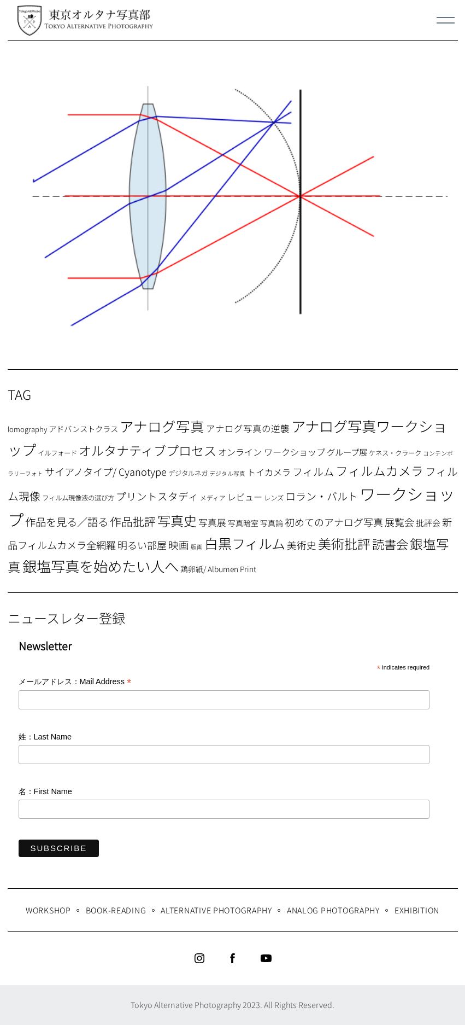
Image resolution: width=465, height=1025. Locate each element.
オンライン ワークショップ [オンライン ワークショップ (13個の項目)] (271, 451)
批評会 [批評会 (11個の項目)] (428, 522)
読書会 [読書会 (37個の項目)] (390, 543)
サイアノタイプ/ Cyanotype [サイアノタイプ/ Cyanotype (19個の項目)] (106, 471)
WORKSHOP (48, 910)
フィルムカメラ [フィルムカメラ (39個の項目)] (379, 471)
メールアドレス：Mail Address (75, 682)
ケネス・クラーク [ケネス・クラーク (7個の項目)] (395, 453)
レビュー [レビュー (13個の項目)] (244, 496)
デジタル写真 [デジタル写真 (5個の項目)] (227, 473)
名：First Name (45, 791)
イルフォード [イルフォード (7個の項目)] (57, 453)
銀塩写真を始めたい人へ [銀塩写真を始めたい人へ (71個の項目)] (100, 565)
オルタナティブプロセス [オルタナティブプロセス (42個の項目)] (147, 450)
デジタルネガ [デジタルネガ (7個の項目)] (188, 473)
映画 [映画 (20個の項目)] (178, 544)
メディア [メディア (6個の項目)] (213, 497)
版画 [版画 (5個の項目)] (197, 547)
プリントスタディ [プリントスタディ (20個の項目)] (157, 495)
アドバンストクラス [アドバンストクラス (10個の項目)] (83, 428)
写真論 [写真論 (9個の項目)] (271, 522)
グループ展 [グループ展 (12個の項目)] (347, 452)
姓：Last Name (45, 736)
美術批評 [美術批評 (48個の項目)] (344, 543)
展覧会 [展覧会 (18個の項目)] (399, 522)
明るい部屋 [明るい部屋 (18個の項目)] (142, 545)
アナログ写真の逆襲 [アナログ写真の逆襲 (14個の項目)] (248, 428)
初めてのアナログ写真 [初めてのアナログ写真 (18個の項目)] (334, 522)
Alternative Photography (216, 910)
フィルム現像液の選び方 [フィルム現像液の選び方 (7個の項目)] (78, 498)
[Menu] (446, 20)
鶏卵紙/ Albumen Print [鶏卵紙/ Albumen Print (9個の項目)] (218, 568)
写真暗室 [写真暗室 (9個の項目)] (243, 522)
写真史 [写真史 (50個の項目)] (177, 520)
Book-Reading (116, 910)
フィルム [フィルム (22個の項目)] (313, 471)
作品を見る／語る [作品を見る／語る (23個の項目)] (66, 521)
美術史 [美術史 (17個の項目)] (301, 545)
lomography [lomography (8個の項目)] (27, 429)
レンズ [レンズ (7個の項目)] (274, 498)
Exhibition (417, 910)
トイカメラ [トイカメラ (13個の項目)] (269, 472)
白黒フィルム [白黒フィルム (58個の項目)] (244, 543)
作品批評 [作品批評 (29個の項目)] (133, 521)
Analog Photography (333, 910)
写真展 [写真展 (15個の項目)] (212, 522)
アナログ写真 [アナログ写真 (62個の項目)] (162, 426)
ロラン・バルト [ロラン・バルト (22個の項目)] (321, 496)
